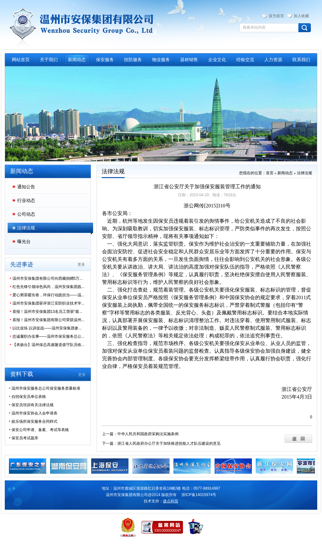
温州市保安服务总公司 (80, 24)
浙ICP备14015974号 (198, 495)
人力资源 (273, 59)
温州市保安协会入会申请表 (33, 413)
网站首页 (21, 59)
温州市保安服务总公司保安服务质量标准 (44, 388)
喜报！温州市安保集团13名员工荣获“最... (46, 311)
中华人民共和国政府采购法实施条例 (148, 434)
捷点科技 (170, 501)
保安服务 (105, 59)
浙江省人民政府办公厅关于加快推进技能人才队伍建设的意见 (169, 443)
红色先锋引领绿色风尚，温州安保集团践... (47, 286)
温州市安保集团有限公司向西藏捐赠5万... (46, 278)
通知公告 (26, 186)
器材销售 (189, 59)
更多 (81, 264)
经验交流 (245, 59)
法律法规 (26, 227)
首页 (270, 173)
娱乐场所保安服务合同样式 (33, 421)
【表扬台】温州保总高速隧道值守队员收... (47, 344)
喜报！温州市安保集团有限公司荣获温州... (47, 320)
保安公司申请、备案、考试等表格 (39, 430)
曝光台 (24, 241)
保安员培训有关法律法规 (31, 405)
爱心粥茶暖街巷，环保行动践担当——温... (47, 295)
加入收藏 (301, 16)
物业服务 (161, 59)
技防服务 (133, 59)
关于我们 (49, 59)
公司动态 (26, 214)
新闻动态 (77, 59)
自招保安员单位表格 (27, 396)
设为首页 (276, 16)
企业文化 (217, 59)
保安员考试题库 (23, 438)
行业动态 (26, 200)
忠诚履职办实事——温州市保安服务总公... (47, 336)
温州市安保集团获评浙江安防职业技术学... (47, 303)
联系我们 (301, 59)
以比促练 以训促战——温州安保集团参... (46, 328)
